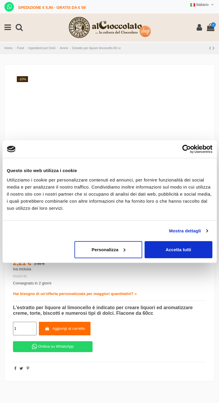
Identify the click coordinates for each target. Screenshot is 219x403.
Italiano (202, 4)
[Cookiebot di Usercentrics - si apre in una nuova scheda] (186, 149)
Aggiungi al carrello (65, 328)
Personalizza (109, 249)
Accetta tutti (178, 249)
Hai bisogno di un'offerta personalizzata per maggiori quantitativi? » (75, 294)
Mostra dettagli (185, 230)
